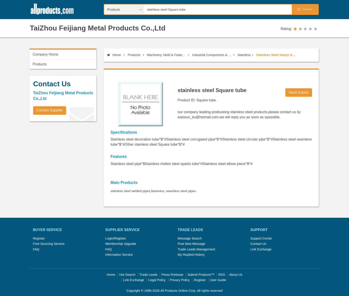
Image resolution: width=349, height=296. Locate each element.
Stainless (243, 55)
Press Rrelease (172, 274)
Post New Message (191, 244)
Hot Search (127, 274)
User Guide (218, 280)
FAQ (36, 249)
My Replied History (191, 254)
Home (114, 55)
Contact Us (258, 244)
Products (134, 55)
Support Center (261, 238)
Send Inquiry (299, 92)
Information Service (119, 254)
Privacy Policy (180, 280)
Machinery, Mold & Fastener (167, 55)
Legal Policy (157, 280)
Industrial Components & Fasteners (212, 55)
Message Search (190, 238)
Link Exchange (260, 249)
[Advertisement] (63, 156)
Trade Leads (148, 274)
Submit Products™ (201, 274)
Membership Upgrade (120, 244)
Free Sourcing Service (49, 244)
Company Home (45, 54)
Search (304, 9)
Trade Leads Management (196, 249)
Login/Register (115, 238)
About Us (235, 274)
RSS (221, 274)
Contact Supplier (50, 110)
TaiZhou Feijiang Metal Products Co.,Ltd (97, 28)
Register (39, 238)
